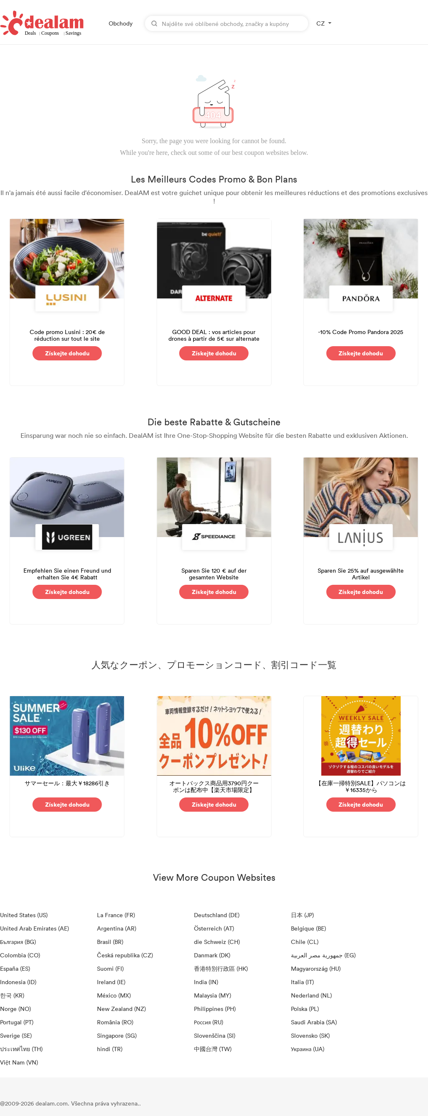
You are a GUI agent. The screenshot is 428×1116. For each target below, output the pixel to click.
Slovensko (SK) (310, 1035)
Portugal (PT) (16, 1022)
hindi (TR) (109, 1049)
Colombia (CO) (20, 955)
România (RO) (115, 1022)
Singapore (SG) (117, 1035)
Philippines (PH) (215, 1009)
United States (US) (24, 915)
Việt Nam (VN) (19, 1062)
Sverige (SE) (16, 1035)
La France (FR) (116, 915)
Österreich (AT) (214, 928)
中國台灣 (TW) (213, 1049)
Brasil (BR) (110, 942)
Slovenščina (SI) (214, 1035)
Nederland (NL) (311, 995)
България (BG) (18, 942)
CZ (320, 23)
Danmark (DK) (212, 955)
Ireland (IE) (111, 982)
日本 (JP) (302, 915)
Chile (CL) (304, 942)
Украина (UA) (307, 1049)
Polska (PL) (305, 1009)
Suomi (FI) (110, 968)
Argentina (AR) (116, 928)
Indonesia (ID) (18, 982)
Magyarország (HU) (316, 968)
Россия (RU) (208, 1022)
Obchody (120, 23)
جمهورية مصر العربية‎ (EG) (323, 955)
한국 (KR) (12, 995)
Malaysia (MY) (212, 995)
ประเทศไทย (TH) (21, 1049)
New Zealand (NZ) (121, 1009)
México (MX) (114, 995)
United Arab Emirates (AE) (34, 928)
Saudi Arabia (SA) (314, 1022)
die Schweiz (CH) (217, 942)
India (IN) (206, 982)
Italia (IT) (302, 982)
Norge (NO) (15, 1009)
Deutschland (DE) (216, 915)
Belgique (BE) (308, 928)
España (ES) (15, 968)
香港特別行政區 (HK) (221, 968)
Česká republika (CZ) (125, 955)
